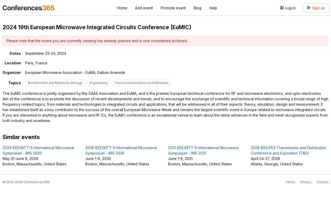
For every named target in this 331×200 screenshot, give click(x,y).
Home (122, 8)
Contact (322, 182)
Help (213, 8)
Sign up (316, 8)
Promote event (173, 8)
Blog (197, 8)
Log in (288, 8)
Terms (290, 182)
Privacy (305, 182)
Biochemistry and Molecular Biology (55, 83)
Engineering (98, 83)
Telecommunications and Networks (142, 83)
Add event (144, 8)
